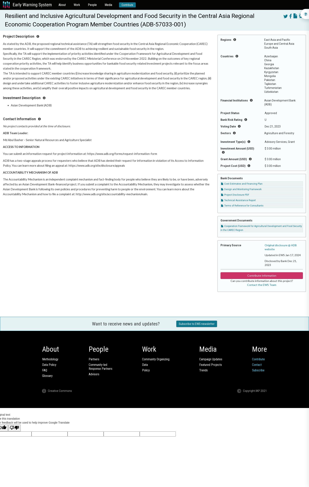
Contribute (127, 5)
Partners (94, 359)
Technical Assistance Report (238, 200)
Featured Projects (210, 365)
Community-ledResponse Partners (100, 367)
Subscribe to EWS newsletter (197, 323)
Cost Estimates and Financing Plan (241, 183)
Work (77, 5)
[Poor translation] (14, 428)
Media (108, 5)
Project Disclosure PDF (235, 194)
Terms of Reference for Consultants (242, 205)
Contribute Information (261, 275)
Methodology (50, 359)
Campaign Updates (210, 359)
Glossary (47, 376)
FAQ (44, 370)
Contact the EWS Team (261, 284)
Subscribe (258, 370)
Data (145, 365)
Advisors (94, 374)
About (62, 5)
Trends (203, 370)
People (92, 5)
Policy (146, 370)
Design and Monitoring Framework (241, 189)
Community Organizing (155, 359)
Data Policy (49, 365)
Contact (257, 365)
